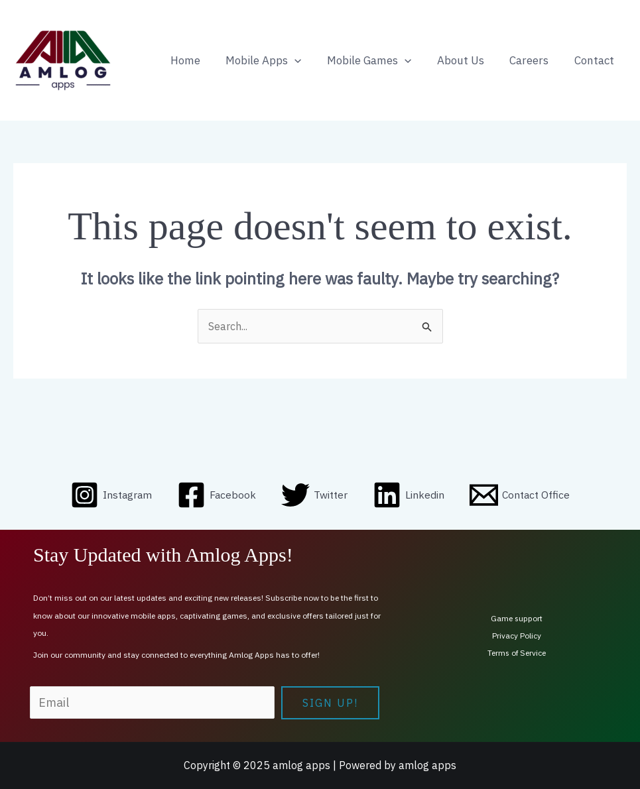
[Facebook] (217, 495)
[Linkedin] (409, 495)
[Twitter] (315, 495)
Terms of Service (516, 653)
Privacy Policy (516, 635)
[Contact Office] (521, 495)
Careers (533, 60)
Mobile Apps (277, 60)
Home (202, 60)
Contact (595, 60)
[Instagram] (110, 495)
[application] (308, 60)
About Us (467, 60)
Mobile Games (380, 60)
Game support (517, 618)
